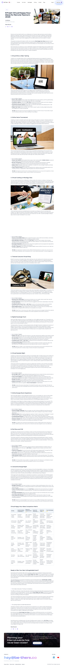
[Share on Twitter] (10, 26)
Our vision (24, 2)
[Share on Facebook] (12, 26)
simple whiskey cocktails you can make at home (36, 212)
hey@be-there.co (20, 658)
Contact (39, 2)
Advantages (30, 2)
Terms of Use (12, 664)
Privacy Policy (17, 660)
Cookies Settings (18, 664)
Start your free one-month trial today (27, 622)
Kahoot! (52, 122)
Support (23, 664)
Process (18, 2)
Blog (44, 2)
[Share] (5, 26)
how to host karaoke (31, 382)
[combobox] (10, 2)
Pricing (35, 2)
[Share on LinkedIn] (7, 26)
